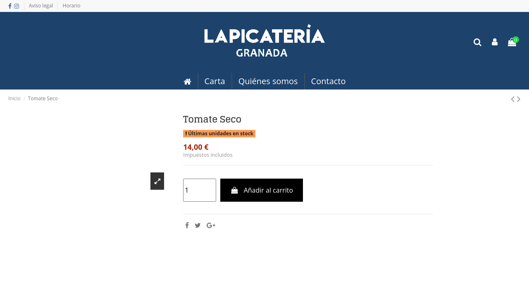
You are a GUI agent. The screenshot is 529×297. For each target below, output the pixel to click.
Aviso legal (42, 5)
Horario (72, 5)
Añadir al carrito (261, 190)
